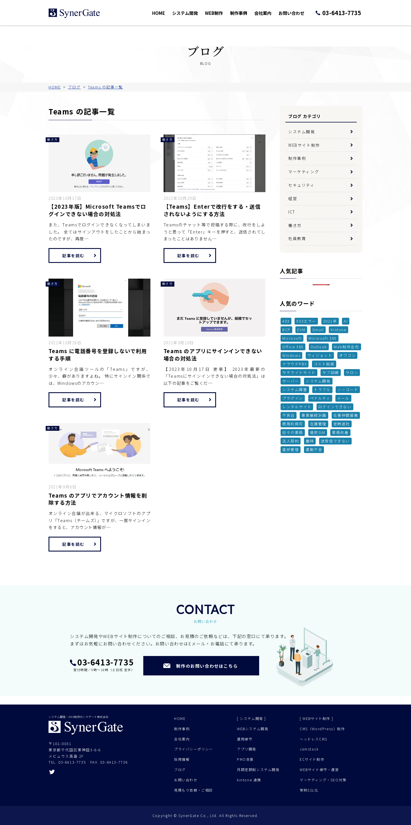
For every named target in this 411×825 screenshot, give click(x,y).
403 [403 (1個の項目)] (286, 321)
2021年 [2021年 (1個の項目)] (330, 321)
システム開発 (194, 13)
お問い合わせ (296, 13)
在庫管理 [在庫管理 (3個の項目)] (318, 423)
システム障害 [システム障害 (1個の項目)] (294, 389)
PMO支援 (245, 759)
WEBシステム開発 (252, 728)
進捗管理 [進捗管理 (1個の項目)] (290, 449)
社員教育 (297, 238)
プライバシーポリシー (193, 749)
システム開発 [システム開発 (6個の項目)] (318, 381)
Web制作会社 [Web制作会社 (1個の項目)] (346, 346)
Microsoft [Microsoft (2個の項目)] (292, 338)
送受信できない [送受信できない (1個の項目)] (335, 441)
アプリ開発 (246, 749)
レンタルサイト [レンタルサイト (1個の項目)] (296, 406)
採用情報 (182, 759)
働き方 (295, 225)
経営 (292, 198)
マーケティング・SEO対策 (323, 779)
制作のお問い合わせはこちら (207, 666)
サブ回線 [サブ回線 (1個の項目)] (330, 372)
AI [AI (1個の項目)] (346, 321)
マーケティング (303, 171)
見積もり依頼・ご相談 (193, 790)
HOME (169, 13)
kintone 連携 (249, 779)
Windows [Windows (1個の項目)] (291, 355)
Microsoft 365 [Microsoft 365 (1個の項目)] (323, 338)
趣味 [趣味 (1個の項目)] (310, 441)
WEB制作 (221, 13)
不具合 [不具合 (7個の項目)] (288, 415)
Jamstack (309, 749)
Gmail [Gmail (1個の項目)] (318, 329)
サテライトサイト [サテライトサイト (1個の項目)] (299, 372)
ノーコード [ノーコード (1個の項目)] (347, 389)
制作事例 (245, 13)
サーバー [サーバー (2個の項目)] (290, 381)
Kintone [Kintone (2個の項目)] (338, 329)
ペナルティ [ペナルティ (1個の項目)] (320, 398)
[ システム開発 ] (251, 718)
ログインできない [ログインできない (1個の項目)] (335, 406)
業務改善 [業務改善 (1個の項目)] (340, 432)
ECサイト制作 (312, 759)
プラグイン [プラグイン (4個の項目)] (292, 398)
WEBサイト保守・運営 (319, 769)
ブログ (180, 769)
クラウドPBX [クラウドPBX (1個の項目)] (294, 364)
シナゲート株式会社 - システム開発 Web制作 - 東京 (74, 13)
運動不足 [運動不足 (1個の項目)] (314, 449)
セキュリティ (301, 185)
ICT (291, 212)
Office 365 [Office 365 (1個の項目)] (293, 346)
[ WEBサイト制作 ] (316, 718)
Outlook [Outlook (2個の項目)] (319, 346)
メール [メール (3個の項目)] (343, 398)
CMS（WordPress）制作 (322, 728)
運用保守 (244, 739)
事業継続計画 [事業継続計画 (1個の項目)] (314, 415)
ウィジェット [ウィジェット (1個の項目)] (320, 355)
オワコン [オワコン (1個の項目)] (347, 355)
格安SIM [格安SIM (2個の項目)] (317, 432)
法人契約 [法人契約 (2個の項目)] (290, 441)
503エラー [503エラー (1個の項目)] (306, 321)
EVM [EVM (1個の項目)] (301, 329)
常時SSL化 (309, 790)
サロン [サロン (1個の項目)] (352, 372)
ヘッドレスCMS (313, 739)
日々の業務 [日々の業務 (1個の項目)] (292, 432)
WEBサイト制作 (304, 145)
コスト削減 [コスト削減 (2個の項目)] (324, 364)
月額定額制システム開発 (258, 769)
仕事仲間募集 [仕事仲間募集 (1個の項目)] (345, 415)
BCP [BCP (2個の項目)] (286, 329)
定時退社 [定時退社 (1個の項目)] (341, 423)
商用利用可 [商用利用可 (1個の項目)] (292, 423)
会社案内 (269, 13)
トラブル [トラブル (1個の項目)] (322, 389)
